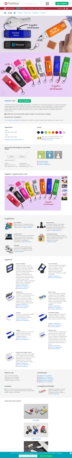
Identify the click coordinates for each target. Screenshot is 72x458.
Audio (5, 448)
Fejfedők (6, 447)
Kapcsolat (60, 8)
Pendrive (18, 8)
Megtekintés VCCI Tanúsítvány (45, 382)
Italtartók (23, 8)
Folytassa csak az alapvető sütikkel (28, 456)
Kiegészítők (43, 12)
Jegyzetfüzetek (41, 8)
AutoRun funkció (20, 442)
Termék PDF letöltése (42, 163)
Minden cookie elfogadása (46, 456)
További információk (47, 139)
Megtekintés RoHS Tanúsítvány (45, 380)
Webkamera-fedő (7, 444)
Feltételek (45, 439)
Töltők (5, 442)
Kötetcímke (19, 445)
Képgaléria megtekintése (21, 285)
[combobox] (34, 3)
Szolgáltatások (35, 12)
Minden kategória (9, 8)
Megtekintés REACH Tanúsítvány (45, 378)
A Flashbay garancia (34, 444)
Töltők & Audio (30, 8)
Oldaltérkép (32, 448)
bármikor (60, 453)
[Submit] (24, 3)
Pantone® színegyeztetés (22, 440)
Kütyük (5, 450)
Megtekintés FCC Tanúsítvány (45, 377)
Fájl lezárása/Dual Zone (22, 444)
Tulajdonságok (27, 12)
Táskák (5, 445)
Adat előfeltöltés (20, 439)
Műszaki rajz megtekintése (44, 164)
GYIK (31, 442)
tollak (36, 8)
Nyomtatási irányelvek (43, 161)
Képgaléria (20, 12)
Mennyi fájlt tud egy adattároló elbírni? (14, 139)
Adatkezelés (45, 445)
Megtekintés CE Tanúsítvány (44, 375)
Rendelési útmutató (34, 439)
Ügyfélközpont (33, 440)
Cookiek (44, 440)
